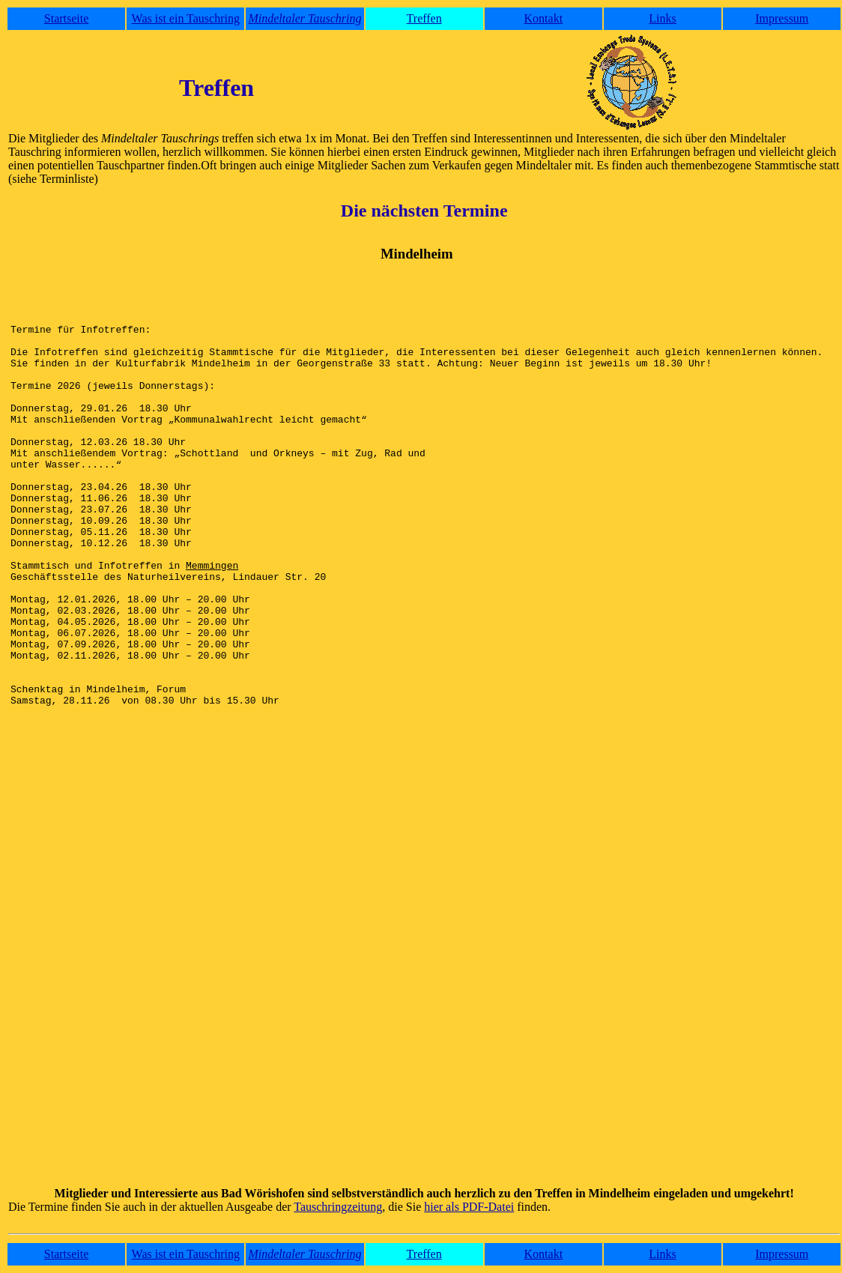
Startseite (66, 18)
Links (662, 18)
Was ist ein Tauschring (186, 18)
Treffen (424, 18)
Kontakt (543, 18)
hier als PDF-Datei (469, 1206)
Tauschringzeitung (338, 1206)
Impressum (781, 18)
